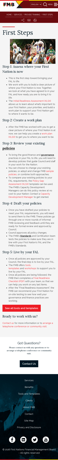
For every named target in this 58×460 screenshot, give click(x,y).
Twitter (34, 440)
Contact (29, 414)
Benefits (29, 387)
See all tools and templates (21, 308)
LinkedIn (23, 440)
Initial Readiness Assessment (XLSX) (32, 101)
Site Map (29, 421)
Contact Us (29, 363)
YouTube (46, 440)
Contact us (8, 323)
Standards (25, 236)
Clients (29, 400)
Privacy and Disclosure (29, 427)
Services (29, 380)
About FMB (29, 407)
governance (47, 155)
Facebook (12, 440)
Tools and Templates (29, 394)
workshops (31, 268)
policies (8, 148)
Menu (55, 4)
